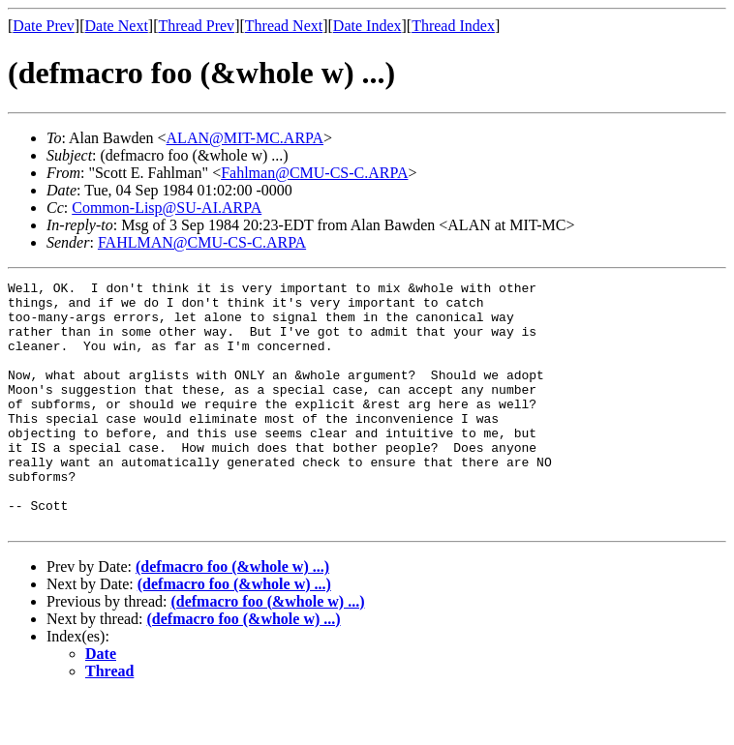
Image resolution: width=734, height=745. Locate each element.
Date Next (116, 25)
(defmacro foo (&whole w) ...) (232, 616)
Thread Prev (196, 25)
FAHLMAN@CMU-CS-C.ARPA (202, 242)
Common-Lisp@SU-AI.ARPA (166, 207)
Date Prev (44, 25)
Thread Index (453, 25)
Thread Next (283, 25)
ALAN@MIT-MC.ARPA (245, 138)
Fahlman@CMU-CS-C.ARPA (314, 172)
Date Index (367, 25)
